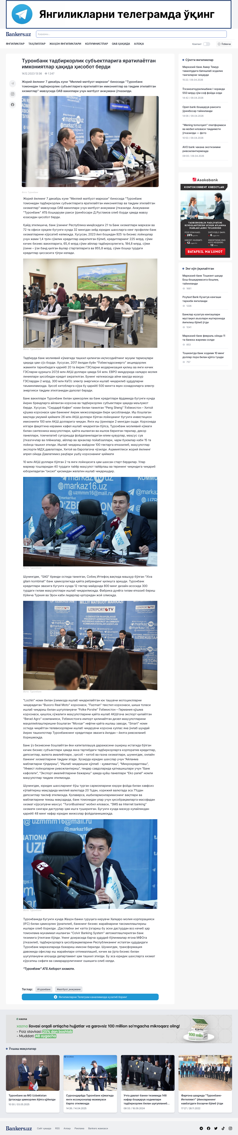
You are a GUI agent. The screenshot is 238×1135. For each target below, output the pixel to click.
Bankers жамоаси (98, 1128)
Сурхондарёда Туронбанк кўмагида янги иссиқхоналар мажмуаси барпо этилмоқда (90, 1099)
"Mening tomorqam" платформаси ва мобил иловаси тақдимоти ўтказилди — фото (204, 129)
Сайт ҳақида (44, 1128)
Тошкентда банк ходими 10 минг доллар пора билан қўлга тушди (203, 355)
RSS (57, 1128)
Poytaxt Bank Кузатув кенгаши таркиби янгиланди (201, 299)
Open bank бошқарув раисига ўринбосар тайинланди (201, 109)
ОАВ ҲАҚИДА (121, 43)
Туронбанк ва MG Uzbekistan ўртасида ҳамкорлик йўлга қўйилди (32, 1097)
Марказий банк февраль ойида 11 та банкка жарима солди (203, 337)
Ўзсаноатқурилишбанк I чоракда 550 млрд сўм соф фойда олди (203, 91)
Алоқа (67, 1128)
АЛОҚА (139, 43)
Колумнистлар (96, 43)
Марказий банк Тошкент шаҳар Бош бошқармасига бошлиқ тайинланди (202, 279)
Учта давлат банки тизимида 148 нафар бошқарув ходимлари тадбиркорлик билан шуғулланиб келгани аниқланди (145, 1099)
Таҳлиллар (36, 43)
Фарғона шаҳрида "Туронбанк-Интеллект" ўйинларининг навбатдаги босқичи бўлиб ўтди (202, 1099)
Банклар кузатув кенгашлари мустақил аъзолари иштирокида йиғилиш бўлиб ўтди (203, 318)
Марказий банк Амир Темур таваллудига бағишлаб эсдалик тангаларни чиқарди (202, 70)
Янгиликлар (15, 43)
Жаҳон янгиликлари (65, 43)
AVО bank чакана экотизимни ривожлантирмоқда (201, 149)
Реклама (79, 1128)
